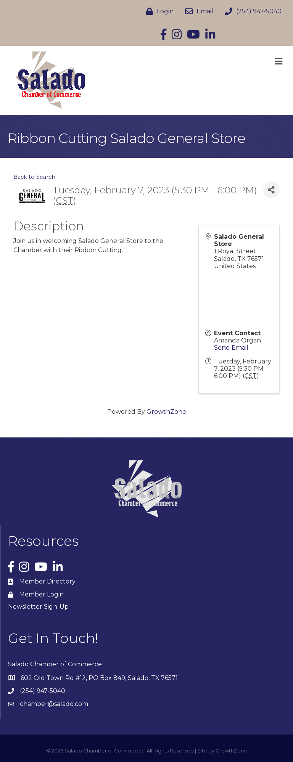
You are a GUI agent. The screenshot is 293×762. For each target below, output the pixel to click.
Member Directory (47, 581)
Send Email (231, 347)
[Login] (158, 11)
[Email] (197, 11)
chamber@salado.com (54, 703)
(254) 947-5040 (42, 690)
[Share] (271, 189)
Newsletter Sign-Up (38, 606)
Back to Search (34, 177)
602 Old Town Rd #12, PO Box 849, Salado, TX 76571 (99, 678)
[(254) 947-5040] (251, 11)
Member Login (41, 594)
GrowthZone (166, 411)
